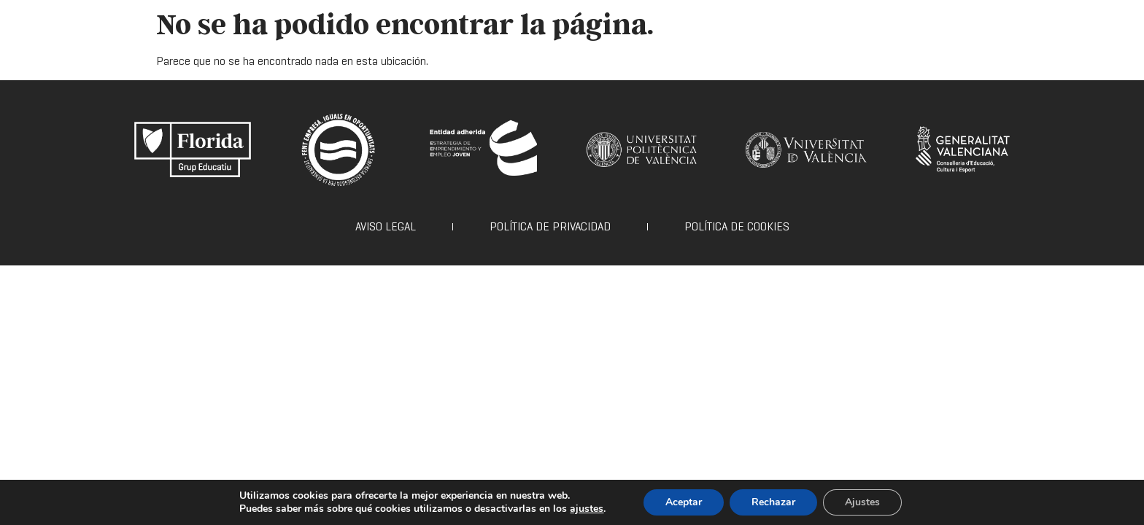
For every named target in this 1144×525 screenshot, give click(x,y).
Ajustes (862, 502)
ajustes (586, 509)
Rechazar (773, 502)
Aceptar (683, 502)
